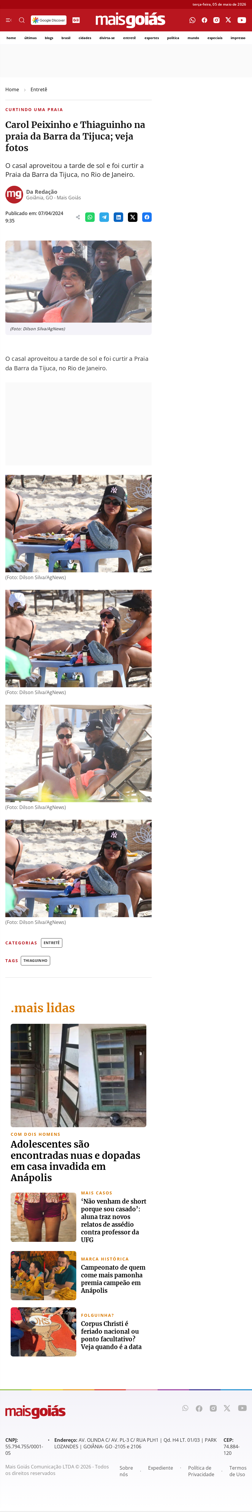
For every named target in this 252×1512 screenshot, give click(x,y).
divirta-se (107, 37)
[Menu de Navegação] (9, 20)
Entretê (39, 89)
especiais (214, 37)
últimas (30, 37)
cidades (85, 37)
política (173, 37)
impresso (238, 37)
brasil (65, 37)
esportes (152, 37)
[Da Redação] (14, 195)
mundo (193, 37)
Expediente (160, 1468)
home (11, 37)
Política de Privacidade (201, 1471)
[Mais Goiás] (131, 20)
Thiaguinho (35, 960)
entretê (129, 37)
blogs (49, 37)
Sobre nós (126, 1471)
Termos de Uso (238, 1471)
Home (12, 89)
